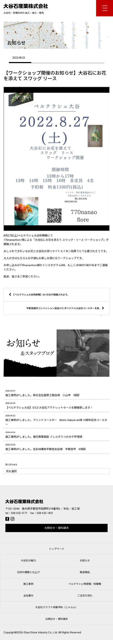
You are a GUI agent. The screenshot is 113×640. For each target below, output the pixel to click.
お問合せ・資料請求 (56, 528)
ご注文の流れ (84, 595)
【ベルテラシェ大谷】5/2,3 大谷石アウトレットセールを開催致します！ (56, 405)
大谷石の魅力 (28, 560)
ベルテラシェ (84, 584)
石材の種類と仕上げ (28, 572)
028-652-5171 (19, 513)
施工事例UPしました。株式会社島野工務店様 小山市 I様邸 (56, 393)
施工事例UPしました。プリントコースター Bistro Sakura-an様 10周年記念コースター (56, 420)
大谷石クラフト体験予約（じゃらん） (56, 607)
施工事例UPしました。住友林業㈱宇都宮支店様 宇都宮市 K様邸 (56, 447)
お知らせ (85, 560)
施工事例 (28, 583)
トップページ (56, 548)
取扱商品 (85, 572)
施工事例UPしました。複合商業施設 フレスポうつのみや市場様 (56, 434)
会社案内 (28, 595)
